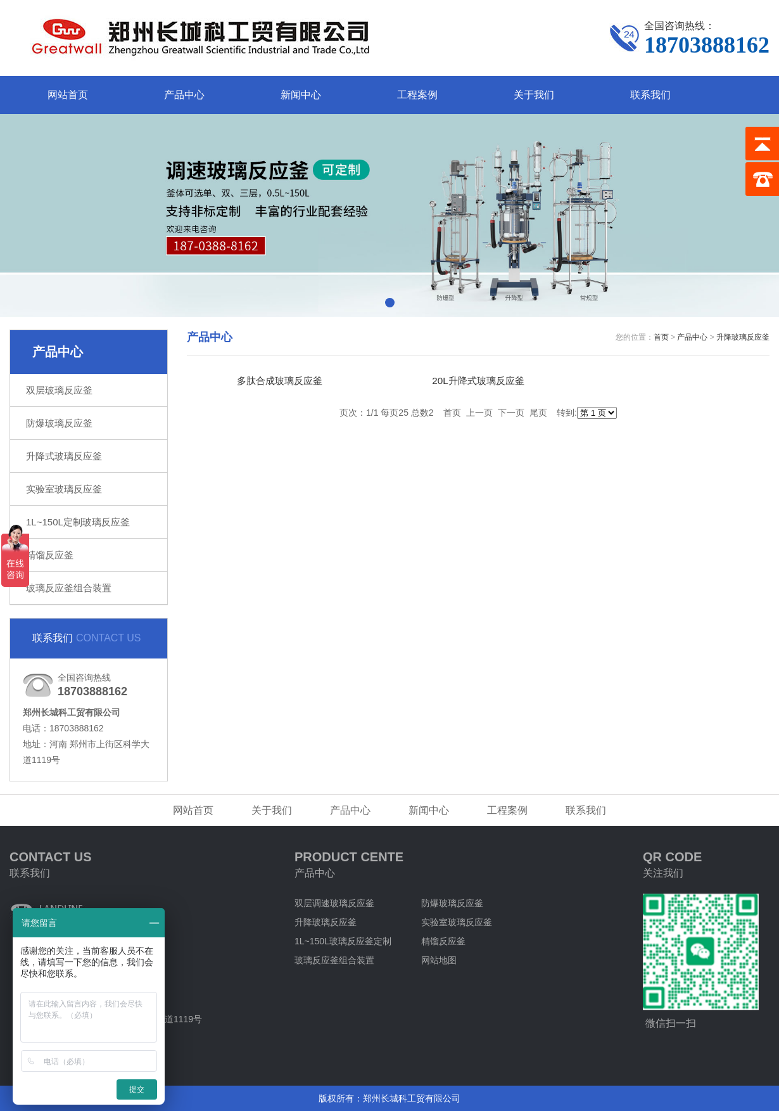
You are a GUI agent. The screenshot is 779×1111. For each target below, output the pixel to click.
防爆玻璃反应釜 (59, 423)
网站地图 (439, 960)
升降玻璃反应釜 (743, 337)
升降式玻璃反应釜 (64, 456)
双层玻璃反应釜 (59, 390)
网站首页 (68, 94)
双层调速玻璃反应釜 (334, 903)
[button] (390, 302)
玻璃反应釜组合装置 (68, 587)
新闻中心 (301, 94)
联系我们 (650, 94)
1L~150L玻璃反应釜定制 (342, 941)
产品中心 (184, 94)
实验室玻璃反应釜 (64, 489)
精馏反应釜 (49, 554)
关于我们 (534, 94)
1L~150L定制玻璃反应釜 (78, 522)
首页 (661, 337)
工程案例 (417, 94)
